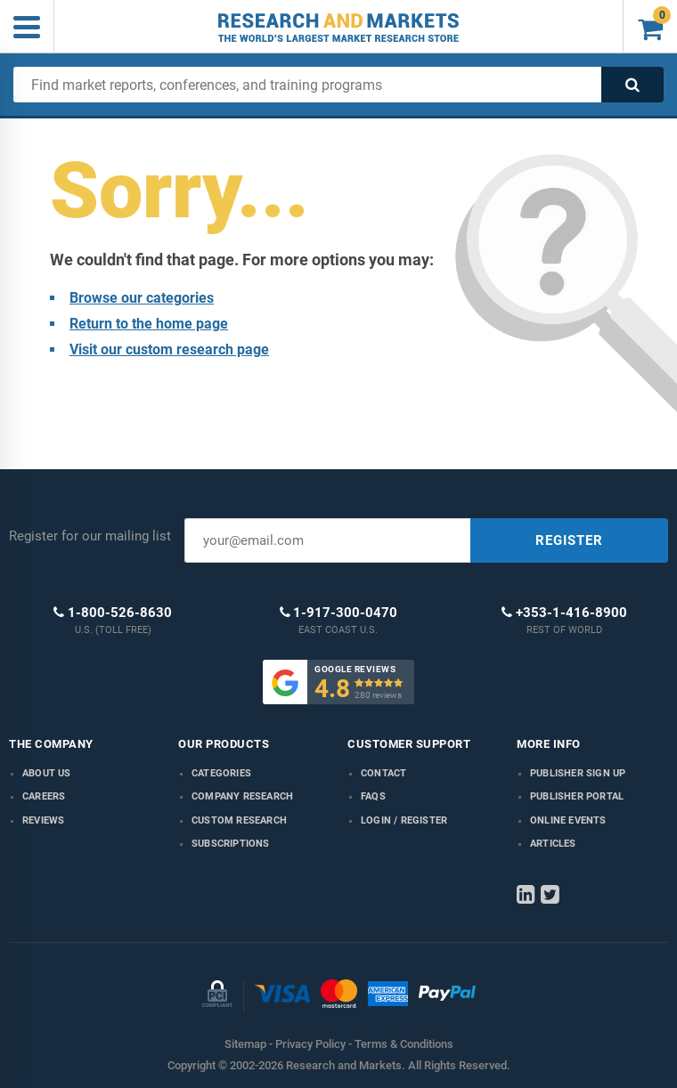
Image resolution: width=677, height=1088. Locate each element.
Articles (553, 843)
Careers (43, 796)
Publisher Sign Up (577, 773)
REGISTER (569, 540)
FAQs (373, 796)
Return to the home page (148, 323)
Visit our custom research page (169, 349)
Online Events (568, 820)
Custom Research (239, 820)
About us (46, 773)
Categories (221, 773)
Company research (242, 796)
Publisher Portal (577, 796)
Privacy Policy (310, 1044)
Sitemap (245, 1044)
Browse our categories (141, 297)
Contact (383, 773)
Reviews (43, 820)
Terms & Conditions (404, 1044)
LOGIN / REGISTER (404, 820)
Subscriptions (231, 843)
